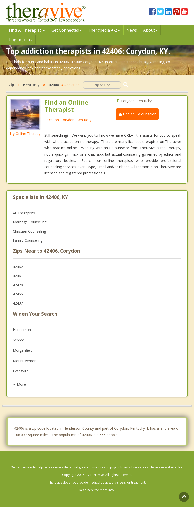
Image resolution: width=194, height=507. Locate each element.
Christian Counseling (29, 231)
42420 (18, 285)
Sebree (18, 340)
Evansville (21, 371)
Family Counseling (27, 240)
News (131, 30)
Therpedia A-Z (104, 30)
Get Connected (66, 30)
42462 (18, 266)
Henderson (22, 329)
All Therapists (24, 213)
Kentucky (31, 84)
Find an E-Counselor (137, 114)
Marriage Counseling (29, 222)
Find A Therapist (27, 30)
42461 (18, 275)
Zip (11, 84)
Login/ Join (20, 39)
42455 (18, 294)
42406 (54, 84)
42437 (18, 303)
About (150, 30)
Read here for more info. (97, 490)
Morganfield (23, 350)
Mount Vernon (24, 360)
